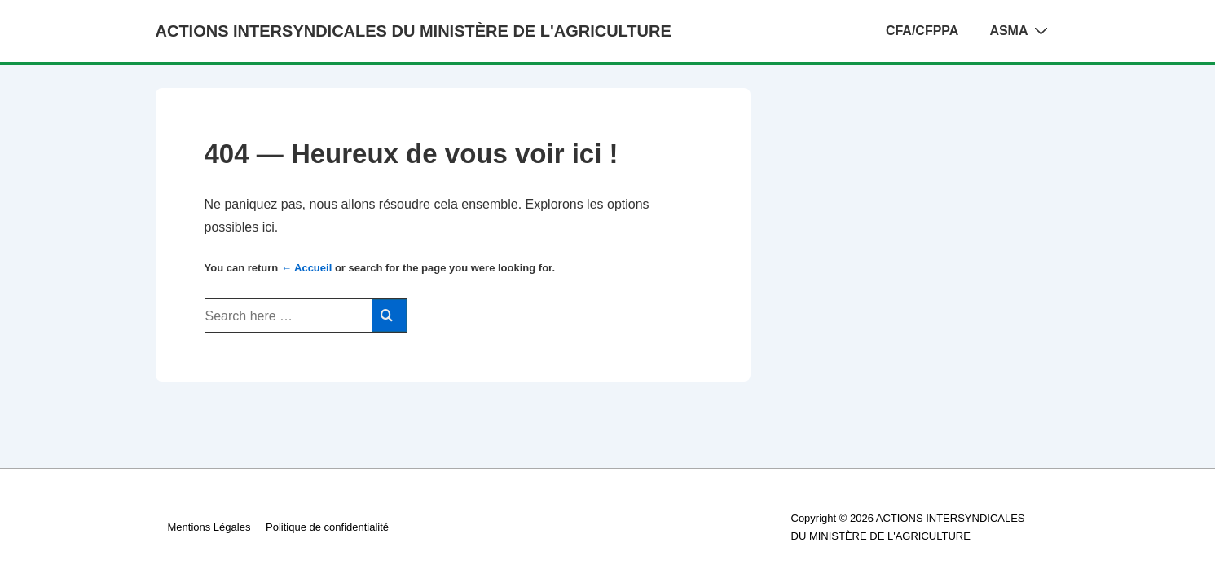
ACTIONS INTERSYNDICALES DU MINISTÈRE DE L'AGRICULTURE (413, 31)
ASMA (1020, 30)
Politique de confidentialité (327, 527)
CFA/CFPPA (922, 31)
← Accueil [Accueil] (306, 268)
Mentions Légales (209, 527)
